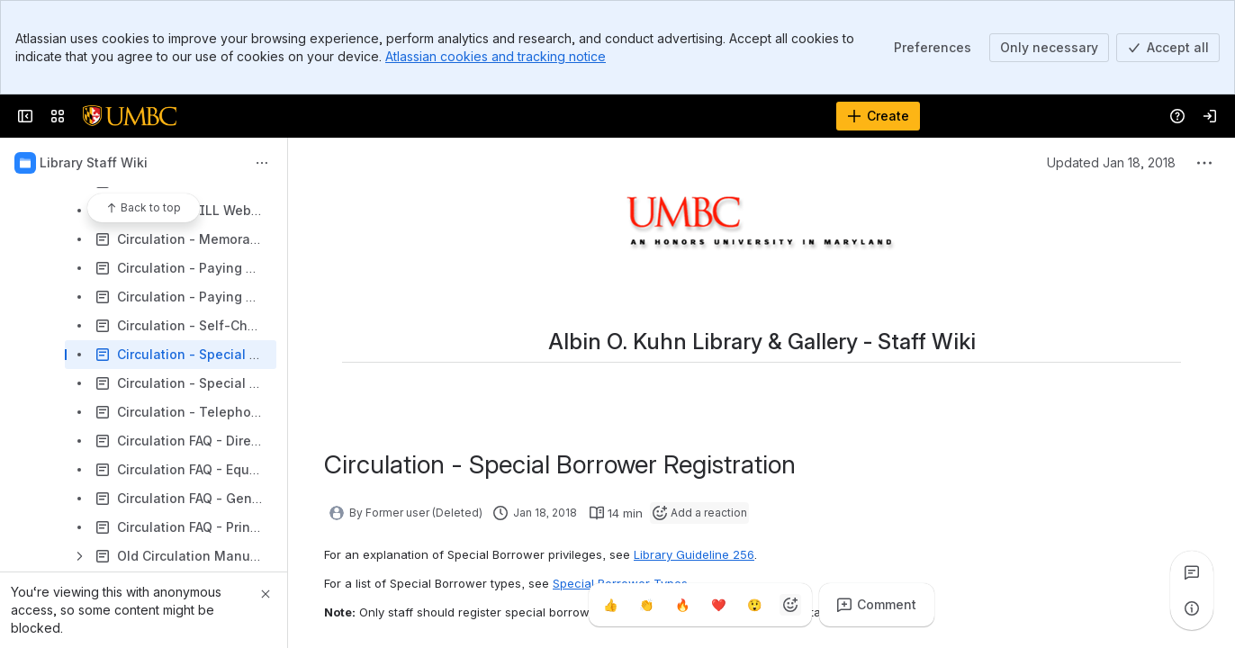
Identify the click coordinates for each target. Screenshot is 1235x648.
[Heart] (718, 604)
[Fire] (682, 604)
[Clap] (646, 604)
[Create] (878, 116)
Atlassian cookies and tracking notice (495, 56)
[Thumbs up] (610, 604)
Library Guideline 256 (694, 554)
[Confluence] (129, 116)
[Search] (572, 116)
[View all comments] (1191, 572)
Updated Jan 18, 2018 (1111, 162)
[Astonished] (754, 604)
